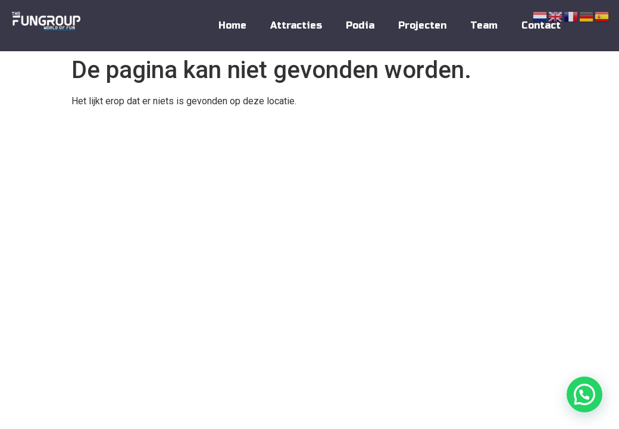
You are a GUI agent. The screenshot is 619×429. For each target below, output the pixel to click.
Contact (541, 25)
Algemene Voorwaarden (442, 136)
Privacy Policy (524, 136)
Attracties (296, 25)
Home (232, 25)
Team (484, 25)
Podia (360, 25)
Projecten (422, 25)
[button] (584, 394)
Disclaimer (585, 136)
